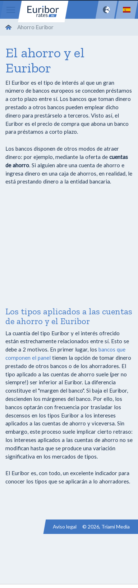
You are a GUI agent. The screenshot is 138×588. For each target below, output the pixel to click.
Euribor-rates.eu (43, 11)
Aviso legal (65, 526)
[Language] (126, 10)
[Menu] (11, 10)
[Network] (106, 10)
